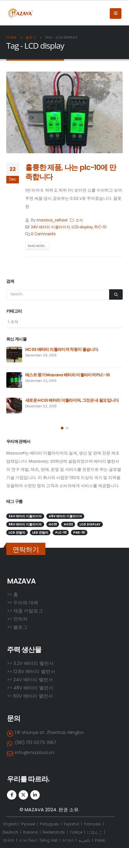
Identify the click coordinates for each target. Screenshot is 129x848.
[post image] (64, 112)
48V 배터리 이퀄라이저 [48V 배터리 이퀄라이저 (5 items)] (65, 516)
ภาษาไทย (27, 840)
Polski (100, 840)
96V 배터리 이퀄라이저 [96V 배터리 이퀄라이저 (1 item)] (25, 524)
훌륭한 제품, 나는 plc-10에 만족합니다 (70, 172)
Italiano (30, 832)
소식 (79, 220)
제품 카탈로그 (28, 610)
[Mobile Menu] (115, 13)
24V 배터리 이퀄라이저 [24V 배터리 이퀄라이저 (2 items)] (25, 516)
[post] (14, 354)
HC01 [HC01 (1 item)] (53, 524)
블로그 (20, 627)
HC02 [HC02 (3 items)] (68, 524)
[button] (62, 428)
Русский (28, 824)
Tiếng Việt (48, 840)
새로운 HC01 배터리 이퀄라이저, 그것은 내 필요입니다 (72, 400)
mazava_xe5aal (52, 220)
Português (49, 824)
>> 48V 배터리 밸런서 (30, 687)
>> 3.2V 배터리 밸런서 (30, 663)
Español (71, 824)
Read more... (37, 246)
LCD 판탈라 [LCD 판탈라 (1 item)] (17, 532)
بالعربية (84, 840)
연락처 (20, 619)
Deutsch (10, 832)
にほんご (94, 832)
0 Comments (43, 233)
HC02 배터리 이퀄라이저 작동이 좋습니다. (61, 349)
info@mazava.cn (34, 752)
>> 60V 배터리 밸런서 (30, 696)
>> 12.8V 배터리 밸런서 (31, 671)
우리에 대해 (25, 602)
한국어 (9, 840)
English (10, 824)
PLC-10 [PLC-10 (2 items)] (61, 532)
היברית (68, 840)
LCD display (82, 227)
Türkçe (76, 832)
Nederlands (54, 832)
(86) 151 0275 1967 (35, 742)
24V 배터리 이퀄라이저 (50, 227)
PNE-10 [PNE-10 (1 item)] (79, 532)
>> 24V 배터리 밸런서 (30, 679)
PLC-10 (101, 227)
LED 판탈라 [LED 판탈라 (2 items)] (40, 532)
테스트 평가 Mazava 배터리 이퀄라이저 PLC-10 (67, 375)
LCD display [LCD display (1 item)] (89, 524)
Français (92, 824)
